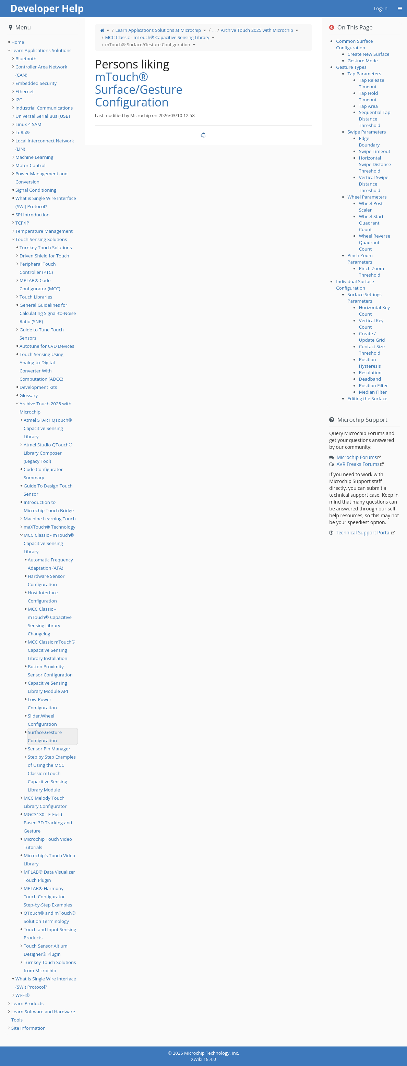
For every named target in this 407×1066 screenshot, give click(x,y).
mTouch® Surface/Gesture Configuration (147, 44)
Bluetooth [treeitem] (25, 58)
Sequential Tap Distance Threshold (375, 118)
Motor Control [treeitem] (30, 165)
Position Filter (373, 385)
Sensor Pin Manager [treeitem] (49, 749)
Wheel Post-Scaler (371, 206)
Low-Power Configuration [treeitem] (42, 703)
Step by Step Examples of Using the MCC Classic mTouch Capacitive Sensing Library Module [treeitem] (52, 773)
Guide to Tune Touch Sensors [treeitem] (42, 334)
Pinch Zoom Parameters (360, 258)
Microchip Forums (357, 457)
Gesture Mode (363, 61)
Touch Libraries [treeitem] (36, 297)
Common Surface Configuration (354, 44)
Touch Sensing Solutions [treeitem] (41, 239)
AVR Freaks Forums (358, 464)
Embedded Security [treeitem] (36, 83)
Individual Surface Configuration (355, 284)
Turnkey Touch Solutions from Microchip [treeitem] (50, 966)
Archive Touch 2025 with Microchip (257, 30)
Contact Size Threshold (372, 349)
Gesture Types (351, 67)
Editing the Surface (367, 398)
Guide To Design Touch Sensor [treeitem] (48, 490)
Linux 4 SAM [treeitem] (28, 124)
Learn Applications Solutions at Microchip (158, 30)
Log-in (380, 8)
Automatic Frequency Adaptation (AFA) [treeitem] (50, 564)
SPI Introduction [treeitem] (32, 215)
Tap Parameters (364, 74)
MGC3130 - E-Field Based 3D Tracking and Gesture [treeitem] (48, 822)
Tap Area (368, 106)
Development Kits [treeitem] (38, 387)
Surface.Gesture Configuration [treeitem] (45, 736)
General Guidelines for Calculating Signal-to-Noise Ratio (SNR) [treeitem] (48, 313)
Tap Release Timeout (371, 83)
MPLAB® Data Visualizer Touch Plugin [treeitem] (49, 876)
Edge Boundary (369, 141)
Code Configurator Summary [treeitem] (43, 473)
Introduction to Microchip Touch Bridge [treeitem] (49, 506)
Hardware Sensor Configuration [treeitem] (46, 580)
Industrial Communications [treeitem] (44, 108)
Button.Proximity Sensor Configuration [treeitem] (50, 670)
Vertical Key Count (371, 323)
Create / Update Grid (372, 336)
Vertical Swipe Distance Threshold (373, 183)
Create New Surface (369, 54)
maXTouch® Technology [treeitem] (49, 527)
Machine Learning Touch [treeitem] (50, 519)
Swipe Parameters (367, 132)
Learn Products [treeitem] (27, 1003)
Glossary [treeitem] (29, 395)
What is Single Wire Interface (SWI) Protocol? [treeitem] (45, 202)
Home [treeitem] (17, 42)
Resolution (370, 372)
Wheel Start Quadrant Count (371, 222)
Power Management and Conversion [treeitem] (41, 177)
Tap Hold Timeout (368, 96)
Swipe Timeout (374, 151)
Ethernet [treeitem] (24, 91)
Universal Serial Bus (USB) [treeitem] (42, 116)
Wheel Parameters (367, 197)
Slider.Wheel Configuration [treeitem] (42, 720)
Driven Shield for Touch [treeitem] (44, 256)
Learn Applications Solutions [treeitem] (41, 50)
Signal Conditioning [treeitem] (35, 190)
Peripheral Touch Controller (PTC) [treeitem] (38, 268)
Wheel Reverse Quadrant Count (374, 242)
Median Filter (373, 392)
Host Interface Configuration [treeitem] (43, 596)
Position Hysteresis (370, 362)
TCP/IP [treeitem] (22, 223)
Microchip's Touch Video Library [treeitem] (49, 859)
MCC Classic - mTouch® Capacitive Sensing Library (157, 37)
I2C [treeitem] (18, 100)
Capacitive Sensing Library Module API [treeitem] (48, 687)
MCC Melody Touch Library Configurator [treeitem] (45, 802)
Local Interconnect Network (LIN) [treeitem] (44, 145)
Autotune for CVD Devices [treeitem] (47, 346)
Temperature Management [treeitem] (44, 231)
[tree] (42, 42)
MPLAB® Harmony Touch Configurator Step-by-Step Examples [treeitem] (48, 896)
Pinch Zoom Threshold (371, 271)
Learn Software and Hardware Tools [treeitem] (43, 1015)
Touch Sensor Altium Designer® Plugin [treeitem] (46, 950)
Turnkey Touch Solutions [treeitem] (46, 247)
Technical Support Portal (363, 532)
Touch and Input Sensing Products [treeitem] (50, 933)
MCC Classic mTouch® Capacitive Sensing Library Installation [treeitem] (51, 650)
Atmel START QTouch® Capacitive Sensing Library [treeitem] (48, 428)
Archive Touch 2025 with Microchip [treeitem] (45, 408)
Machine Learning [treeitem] (34, 157)
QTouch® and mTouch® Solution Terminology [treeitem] (49, 917)
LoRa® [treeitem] (22, 132)
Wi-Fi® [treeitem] (22, 995)
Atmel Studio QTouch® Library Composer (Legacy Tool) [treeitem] (48, 453)
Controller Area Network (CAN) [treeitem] (41, 71)
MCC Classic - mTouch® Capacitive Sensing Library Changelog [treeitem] (50, 621)
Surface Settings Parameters (365, 297)
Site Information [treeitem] (28, 1028)
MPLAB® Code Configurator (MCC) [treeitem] (40, 284)
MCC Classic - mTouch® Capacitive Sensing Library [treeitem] (49, 543)
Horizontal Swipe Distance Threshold (375, 164)
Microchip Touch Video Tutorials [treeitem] (48, 843)
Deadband (370, 379)
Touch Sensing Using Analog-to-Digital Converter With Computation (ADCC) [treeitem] (41, 366)
